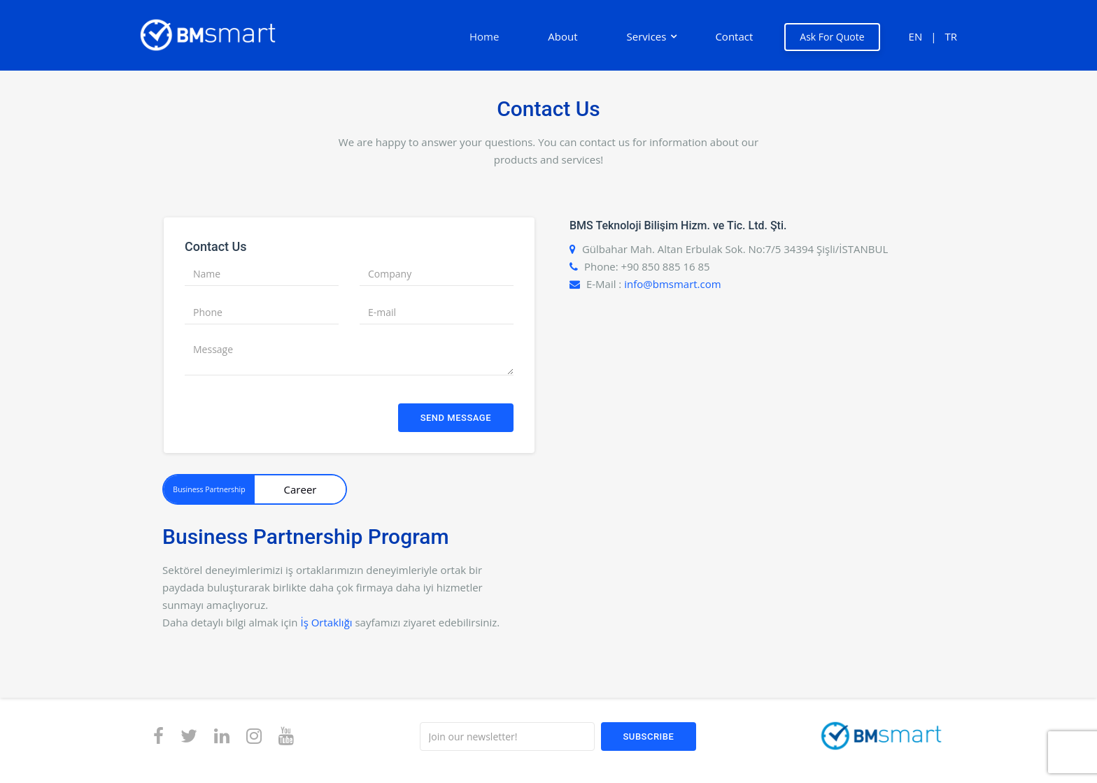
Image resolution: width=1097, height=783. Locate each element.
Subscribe (648, 736)
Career (300, 489)
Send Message (455, 417)
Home (484, 36)
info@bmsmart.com (672, 284)
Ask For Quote (832, 36)
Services (647, 36)
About (562, 36)
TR (950, 36)
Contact (734, 36)
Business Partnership (209, 489)
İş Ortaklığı (326, 622)
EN (916, 36)
